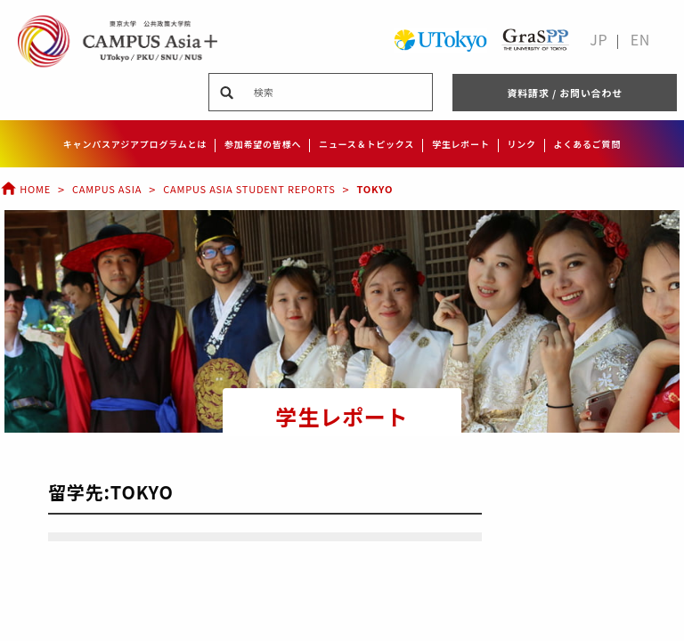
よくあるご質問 (588, 143)
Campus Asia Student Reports (249, 189)
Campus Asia (107, 189)
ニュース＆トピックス (366, 143)
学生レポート (461, 143)
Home (25, 189)
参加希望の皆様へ (262, 143)
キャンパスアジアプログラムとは (135, 143)
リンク (521, 143)
